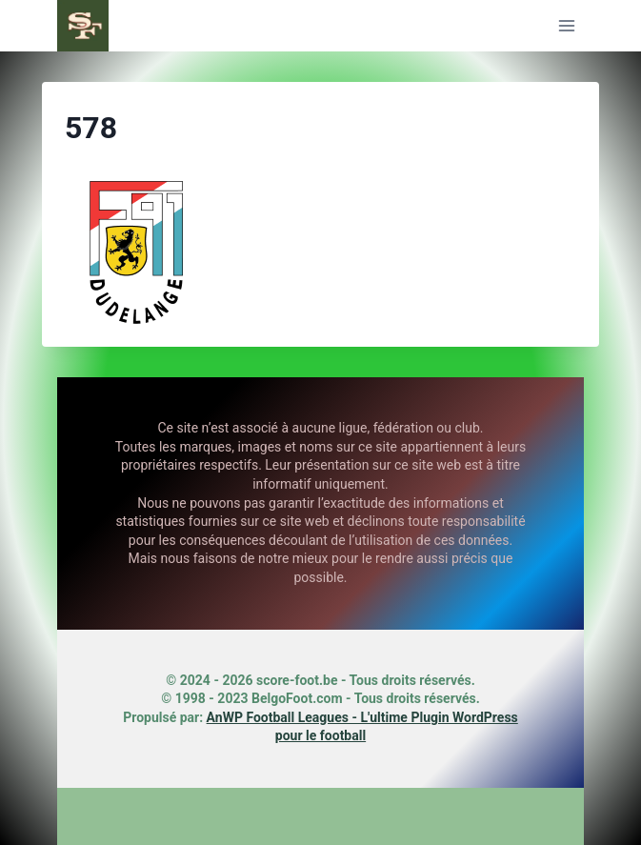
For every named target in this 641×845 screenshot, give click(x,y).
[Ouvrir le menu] (566, 25)
